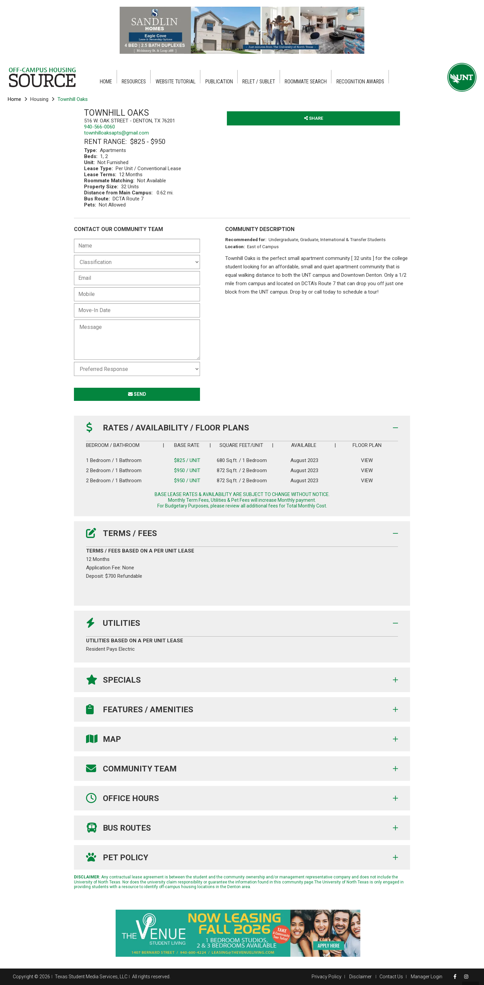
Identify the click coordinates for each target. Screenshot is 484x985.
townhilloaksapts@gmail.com (116, 133)
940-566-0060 (99, 127)
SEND (137, 394)
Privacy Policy (326, 976)
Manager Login (426, 976)
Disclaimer (361, 976)
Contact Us (391, 976)
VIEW (366, 460)
